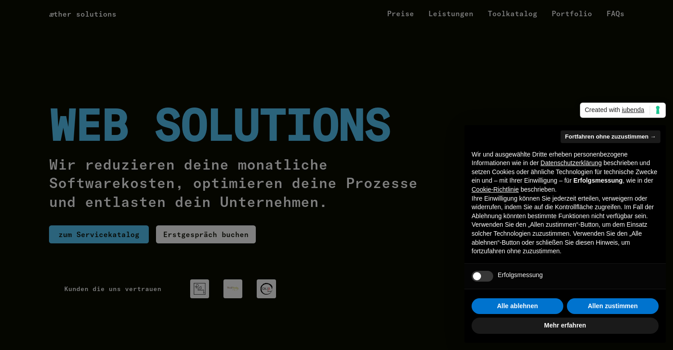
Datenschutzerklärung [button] (571, 162)
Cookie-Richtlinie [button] (495, 189)
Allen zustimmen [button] (612, 306)
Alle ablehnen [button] (517, 306)
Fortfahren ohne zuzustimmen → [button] (610, 136)
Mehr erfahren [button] (565, 325)
